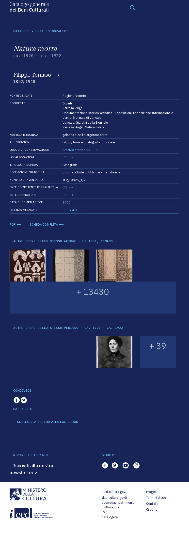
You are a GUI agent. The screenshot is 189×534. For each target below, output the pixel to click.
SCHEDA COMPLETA (44, 224)
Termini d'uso (156, 498)
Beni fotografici (52, 31)
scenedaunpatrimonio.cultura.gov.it (118, 505)
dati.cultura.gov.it (114, 498)
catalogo (21, 31)
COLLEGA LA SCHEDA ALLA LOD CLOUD (47, 422)
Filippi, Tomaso (32, 74)
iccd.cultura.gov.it (115, 492)
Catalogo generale (29, 7)
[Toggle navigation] (132, 7)
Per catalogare (110, 514)
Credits (151, 509)
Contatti (152, 503)
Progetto (152, 492)
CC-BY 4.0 (70, 210)
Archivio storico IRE (77, 150)
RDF (13, 224)
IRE (65, 157)
